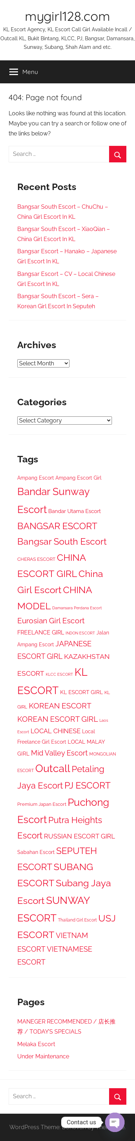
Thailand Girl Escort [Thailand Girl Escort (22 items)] (77, 920)
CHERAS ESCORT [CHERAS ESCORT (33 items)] (36, 559)
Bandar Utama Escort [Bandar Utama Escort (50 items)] (74, 511)
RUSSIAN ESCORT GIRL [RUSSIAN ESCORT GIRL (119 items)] (79, 836)
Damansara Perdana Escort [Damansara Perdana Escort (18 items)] (77, 608)
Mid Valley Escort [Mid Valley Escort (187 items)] (59, 753)
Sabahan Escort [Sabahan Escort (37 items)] (36, 852)
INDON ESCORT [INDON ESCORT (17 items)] (80, 633)
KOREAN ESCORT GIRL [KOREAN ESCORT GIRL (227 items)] (57, 719)
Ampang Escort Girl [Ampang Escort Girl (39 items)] (78, 478)
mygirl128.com (67, 16)
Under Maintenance (43, 1056)
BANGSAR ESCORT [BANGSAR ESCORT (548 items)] (57, 526)
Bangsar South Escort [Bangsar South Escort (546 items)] (62, 541)
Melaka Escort (36, 1044)
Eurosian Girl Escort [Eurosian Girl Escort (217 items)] (51, 620)
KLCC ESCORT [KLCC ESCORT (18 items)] (59, 674)
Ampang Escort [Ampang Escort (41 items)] (35, 478)
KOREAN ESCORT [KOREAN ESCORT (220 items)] (60, 705)
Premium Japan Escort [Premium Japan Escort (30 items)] (41, 804)
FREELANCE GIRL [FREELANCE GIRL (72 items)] (40, 632)
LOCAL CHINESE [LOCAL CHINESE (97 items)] (56, 731)
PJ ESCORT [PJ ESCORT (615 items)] (87, 785)
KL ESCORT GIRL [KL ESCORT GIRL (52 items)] (81, 692)
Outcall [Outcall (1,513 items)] (52, 768)
